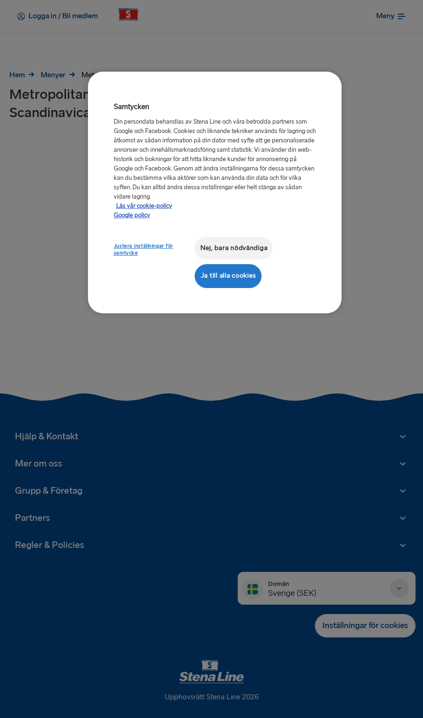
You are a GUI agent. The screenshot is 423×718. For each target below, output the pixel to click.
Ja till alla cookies (228, 276)
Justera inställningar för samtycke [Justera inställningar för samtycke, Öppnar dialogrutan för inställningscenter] (143, 250)
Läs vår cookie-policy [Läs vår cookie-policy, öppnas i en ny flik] (144, 206)
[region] (215, 192)
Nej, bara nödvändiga (234, 248)
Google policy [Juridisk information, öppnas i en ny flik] (132, 215)
